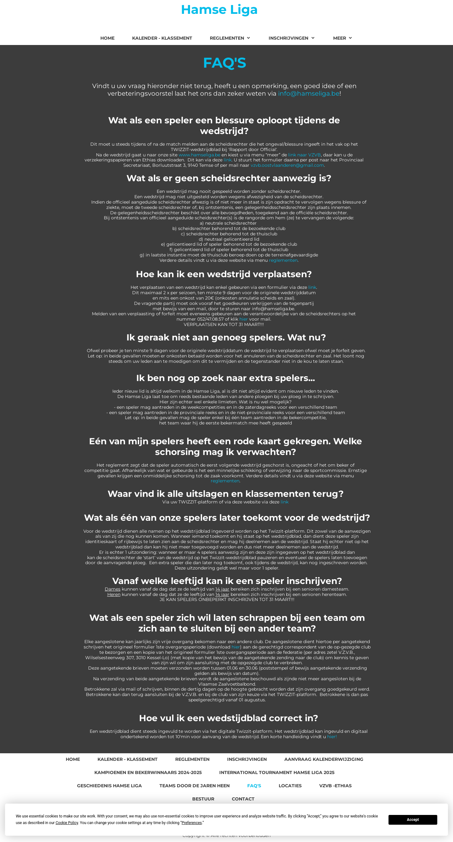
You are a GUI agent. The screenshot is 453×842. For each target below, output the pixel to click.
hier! (332, 736)
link (228, 160)
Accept (413, 819)
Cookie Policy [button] (67, 823)
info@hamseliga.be (308, 93)
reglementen (283, 260)
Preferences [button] (192, 823)
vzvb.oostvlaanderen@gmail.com (287, 165)
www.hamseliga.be (199, 155)
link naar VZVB (304, 155)
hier (243, 319)
